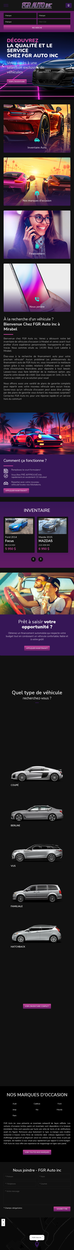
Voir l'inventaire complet (37, 1006)
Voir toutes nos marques (37, 1152)
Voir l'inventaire (17, 81)
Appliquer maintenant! (16, 490)
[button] (37, 1245)
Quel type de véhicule (37, 695)
